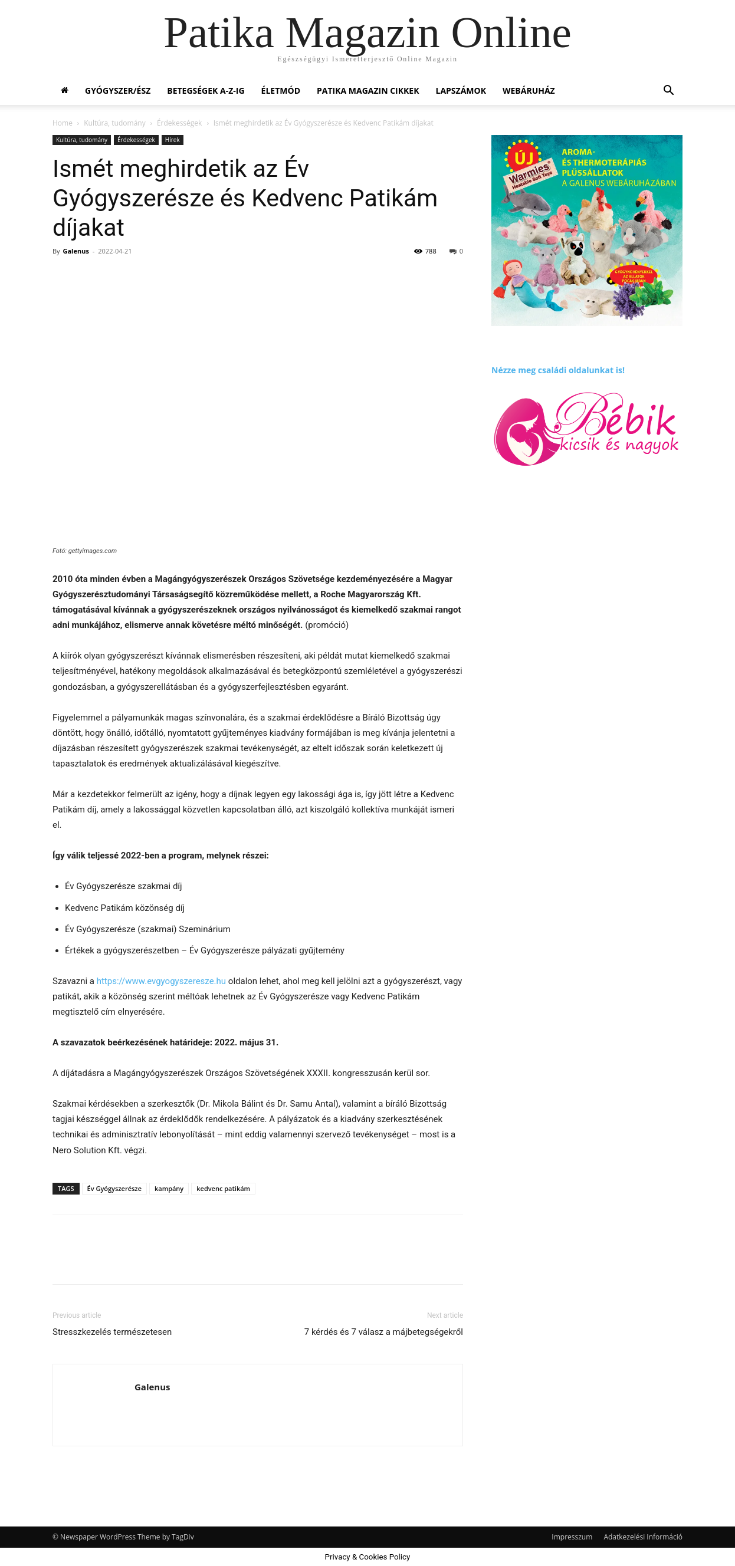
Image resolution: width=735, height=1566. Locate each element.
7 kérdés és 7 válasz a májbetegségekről (383, 1332)
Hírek (172, 140)
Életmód (280, 90)
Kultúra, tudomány (115, 123)
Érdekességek (179, 123)
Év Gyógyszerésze (114, 1188)
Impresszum (572, 1537)
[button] (668, 91)
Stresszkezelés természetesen (112, 1332)
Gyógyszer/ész (117, 90)
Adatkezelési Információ (642, 1537)
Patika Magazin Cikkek (368, 90)
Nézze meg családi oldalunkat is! (558, 370)
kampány (169, 1188)
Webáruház (529, 90)
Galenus (75, 250)
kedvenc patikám (223, 1188)
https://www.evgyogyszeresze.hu (161, 981)
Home (62, 123)
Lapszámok (461, 90)
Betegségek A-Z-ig (205, 90)
